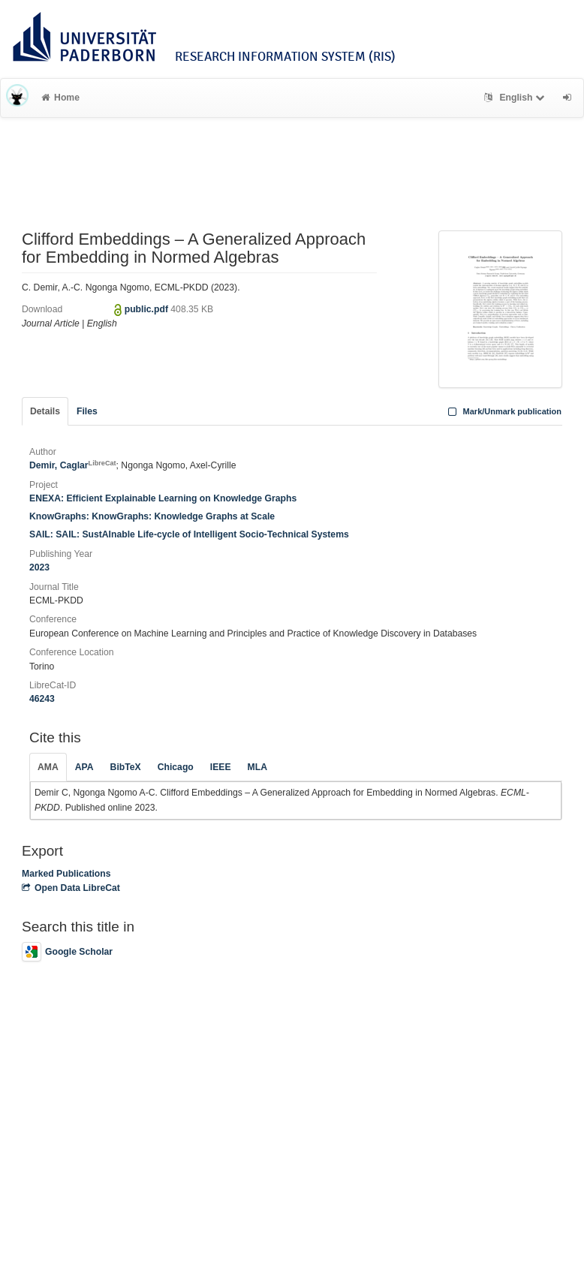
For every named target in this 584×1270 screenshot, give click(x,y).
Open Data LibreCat (71, 888)
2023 (39, 567)
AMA (48, 767)
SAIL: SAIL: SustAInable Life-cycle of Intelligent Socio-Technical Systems (189, 534)
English (516, 97)
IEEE (220, 767)
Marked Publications (66, 873)
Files (87, 411)
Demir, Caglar (72, 465)
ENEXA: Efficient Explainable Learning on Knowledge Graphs (163, 498)
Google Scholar (67, 951)
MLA (257, 767)
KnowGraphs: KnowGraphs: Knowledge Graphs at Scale (152, 516)
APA (84, 767)
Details (45, 411)
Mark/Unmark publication (503, 411)
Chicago (176, 767)
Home (60, 97)
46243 (42, 699)
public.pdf (148, 309)
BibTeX (125, 767)
